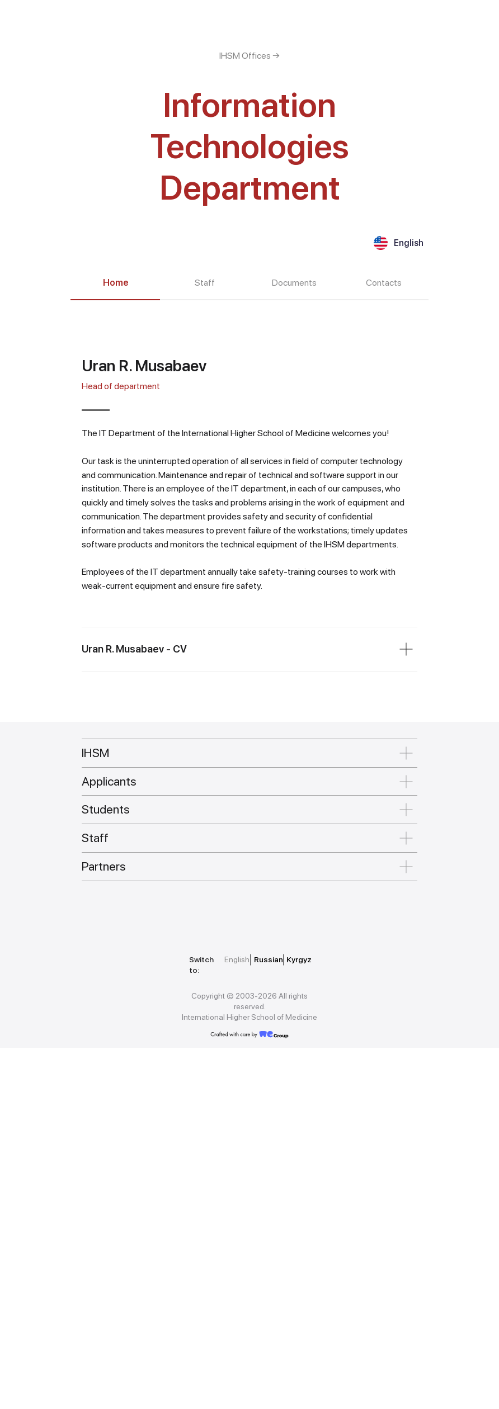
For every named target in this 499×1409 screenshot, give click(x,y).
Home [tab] (115, 282)
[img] (132, 1273)
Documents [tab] (294, 282)
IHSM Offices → (249, 55)
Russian (268, 1320)
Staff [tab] (205, 282)
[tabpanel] (249, 663)
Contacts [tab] (384, 282)
